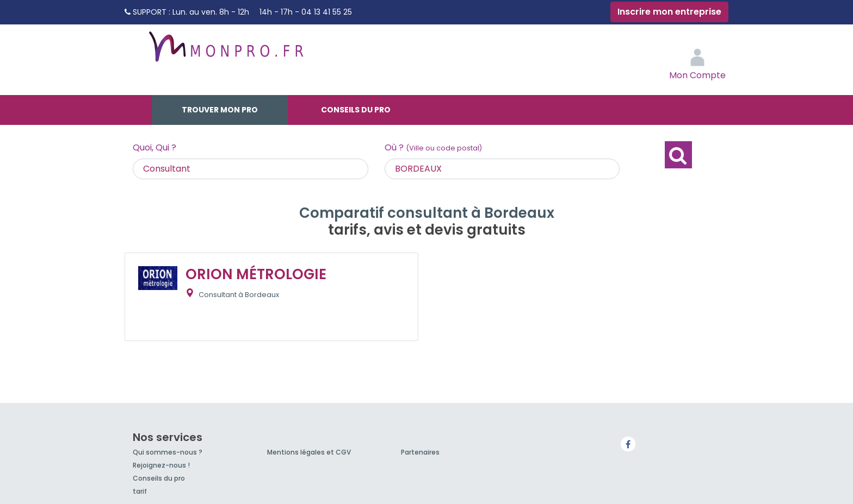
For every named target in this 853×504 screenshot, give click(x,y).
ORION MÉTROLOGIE (256, 274)
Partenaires (420, 452)
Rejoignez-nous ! (161, 465)
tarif (140, 491)
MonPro (225, 51)
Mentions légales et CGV (309, 452)
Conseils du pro (356, 109)
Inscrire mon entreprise (669, 11)
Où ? (433, 147)
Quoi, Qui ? (154, 147)
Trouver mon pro (220, 109)
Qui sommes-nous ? (167, 452)
